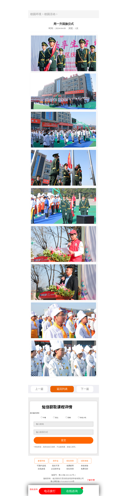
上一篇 (39, 389)
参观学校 (41, 461)
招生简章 (70, 461)
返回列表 (62, 389)
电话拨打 (50, 491)
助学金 (55, 461)
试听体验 (84, 461)
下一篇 (85, 389)
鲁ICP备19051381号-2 (67, 475)
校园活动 (49, 14)
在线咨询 (74, 490)
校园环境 (35, 14)
